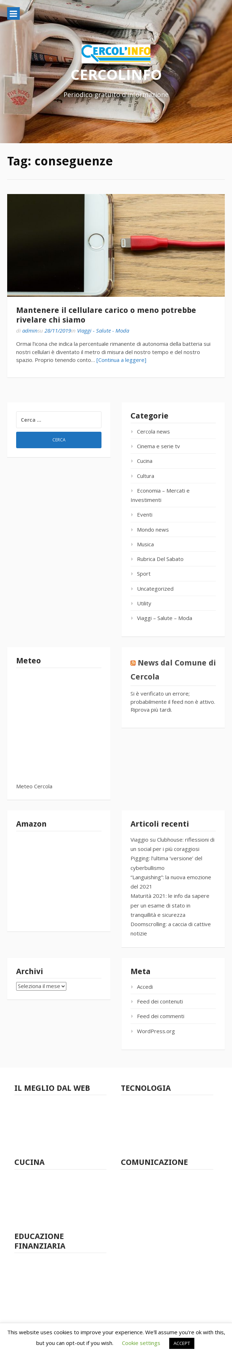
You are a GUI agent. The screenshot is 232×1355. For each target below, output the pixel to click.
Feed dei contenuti (160, 1001)
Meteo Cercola (34, 786)
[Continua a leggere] (121, 359)
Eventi (144, 514)
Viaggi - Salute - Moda (103, 330)
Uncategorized (155, 588)
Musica (145, 544)
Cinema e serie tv (158, 446)
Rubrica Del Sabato (160, 558)
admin (30, 330)
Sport (144, 573)
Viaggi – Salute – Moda (164, 617)
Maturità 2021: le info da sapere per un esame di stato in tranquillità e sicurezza (170, 905)
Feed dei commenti (160, 1016)
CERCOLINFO (116, 74)
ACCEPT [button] (182, 1343)
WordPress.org (156, 1031)
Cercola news (153, 431)
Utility (144, 603)
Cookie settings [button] (141, 1342)
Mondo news (153, 529)
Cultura (145, 475)
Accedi (145, 986)
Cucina (144, 460)
